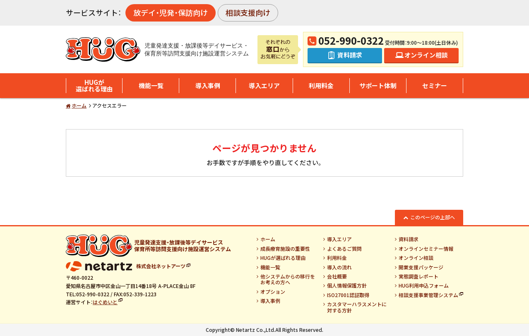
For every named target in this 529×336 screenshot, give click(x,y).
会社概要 (337, 276)
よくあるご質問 (344, 249)
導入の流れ (339, 267)
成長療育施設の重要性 (285, 249)
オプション (272, 292)
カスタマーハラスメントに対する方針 (357, 307)
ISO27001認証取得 (348, 295)
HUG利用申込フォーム (424, 285)
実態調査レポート (418, 276)
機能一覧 (151, 85)
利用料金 (321, 85)
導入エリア (264, 85)
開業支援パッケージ (421, 267)
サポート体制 (378, 85)
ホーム (79, 105)
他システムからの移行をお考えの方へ (287, 280)
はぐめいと (105, 301)
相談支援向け (248, 12)
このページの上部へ (432, 217)
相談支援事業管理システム (428, 295)
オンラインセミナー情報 (426, 249)
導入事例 (207, 85)
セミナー (434, 85)
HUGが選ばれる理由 (94, 86)
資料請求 (408, 239)
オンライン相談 (416, 258)
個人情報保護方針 (347, 285)
